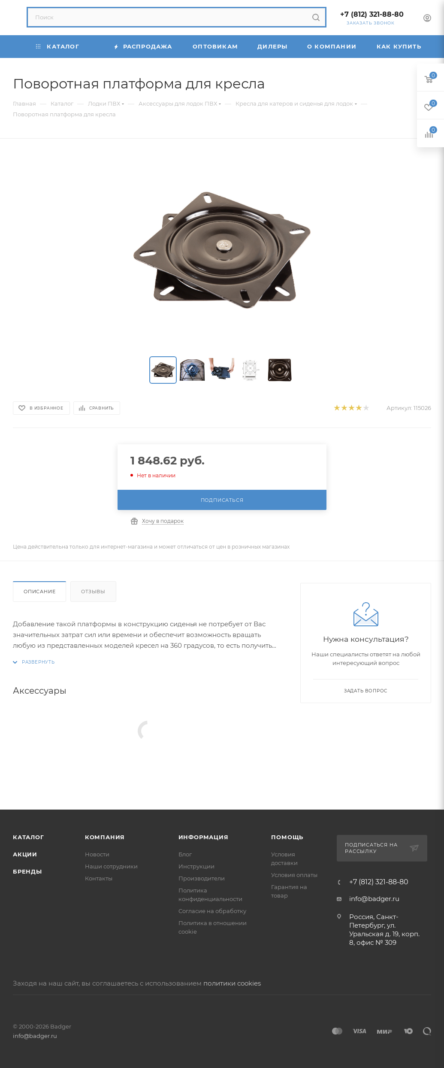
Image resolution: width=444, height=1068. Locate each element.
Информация (203, 837)
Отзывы (93, 592)
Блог (185, 854)
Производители (201, 878)
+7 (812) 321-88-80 (372, 14)
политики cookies (232, 983)
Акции (25, 854)
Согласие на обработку (212, 910)
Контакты (98, 878)
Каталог (28, 837)
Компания (105, 837)
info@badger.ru (374, 899)
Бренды (27, 871)
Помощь (287, 837)
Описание (39, 592)
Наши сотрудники (111, 866)
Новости (97, 854)
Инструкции (196, 866)
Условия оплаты (294, 874)
